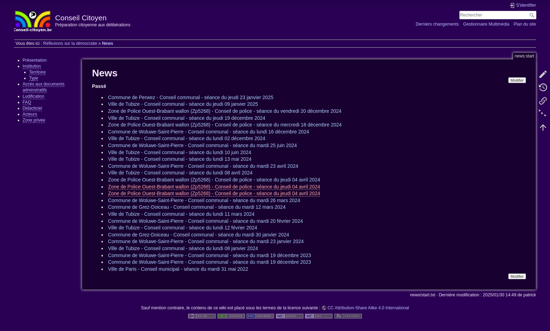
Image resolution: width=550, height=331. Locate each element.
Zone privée (34, 120)
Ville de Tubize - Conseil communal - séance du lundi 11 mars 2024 (181, 214)
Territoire (37, 72)
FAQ (27, 102)
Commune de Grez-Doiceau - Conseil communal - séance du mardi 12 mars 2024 (196, 207)
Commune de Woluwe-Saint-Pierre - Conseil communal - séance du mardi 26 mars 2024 (204, 200)
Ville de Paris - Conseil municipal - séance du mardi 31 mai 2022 (178, 269)
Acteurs (30, 114)
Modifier (516, 80)
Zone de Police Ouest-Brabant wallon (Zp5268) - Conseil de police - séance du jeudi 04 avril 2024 (214, 179)
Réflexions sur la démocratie (70, 43)
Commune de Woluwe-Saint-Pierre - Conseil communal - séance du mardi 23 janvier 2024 (206, 241)
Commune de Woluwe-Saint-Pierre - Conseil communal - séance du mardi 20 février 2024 (205, 221)
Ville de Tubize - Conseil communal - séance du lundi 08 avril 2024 (180, 172)
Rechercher (532, 15)
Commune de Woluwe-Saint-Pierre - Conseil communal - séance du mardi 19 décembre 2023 (209, 255)
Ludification (33, 96)
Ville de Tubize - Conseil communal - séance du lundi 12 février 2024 (182, 227)
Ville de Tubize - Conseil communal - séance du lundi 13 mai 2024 (180, 159)
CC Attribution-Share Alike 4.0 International (368, 307)
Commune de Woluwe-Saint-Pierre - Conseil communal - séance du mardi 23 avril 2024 (203, 166)
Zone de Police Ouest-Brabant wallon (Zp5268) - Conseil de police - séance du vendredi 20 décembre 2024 (224, 111)
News (107, 43)
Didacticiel (32, 108)
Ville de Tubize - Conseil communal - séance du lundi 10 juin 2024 (179, 152)
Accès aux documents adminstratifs (44, 87)
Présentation (35, 60)
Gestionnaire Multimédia (486, 24)
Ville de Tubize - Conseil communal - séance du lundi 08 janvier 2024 (183, 248)
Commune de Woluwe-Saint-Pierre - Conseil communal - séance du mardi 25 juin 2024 (202, 145)
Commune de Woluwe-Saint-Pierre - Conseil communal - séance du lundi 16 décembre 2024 (208, 132)
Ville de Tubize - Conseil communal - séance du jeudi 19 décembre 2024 (187, 118)
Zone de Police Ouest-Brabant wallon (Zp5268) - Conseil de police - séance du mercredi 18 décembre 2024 (225, 124)
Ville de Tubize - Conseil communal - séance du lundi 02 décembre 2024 (187, 138)
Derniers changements (437, 24)
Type (33, 78)
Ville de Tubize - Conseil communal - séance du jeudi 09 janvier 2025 (183, 104)
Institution (32, 66)
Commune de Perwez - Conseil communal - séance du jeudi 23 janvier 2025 (190, 97)
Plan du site (525, 24)
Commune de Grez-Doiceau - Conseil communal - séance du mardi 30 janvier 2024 (198, 234)
